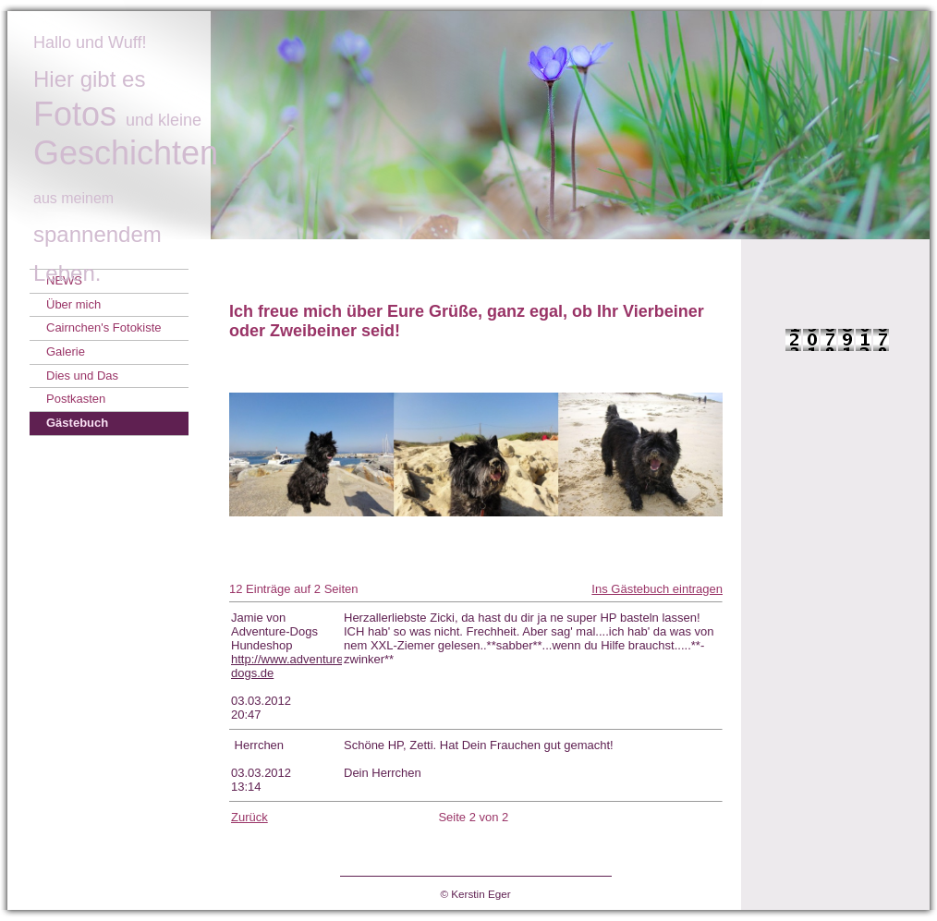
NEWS (64, 280)
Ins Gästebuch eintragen (657, 589)
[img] (468, 125)
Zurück (249, 817)
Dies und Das (82, 375)
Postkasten (75, 399)
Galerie (65, 351)
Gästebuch (77, 423)
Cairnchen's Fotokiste (104, 327)
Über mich (73, 304)
